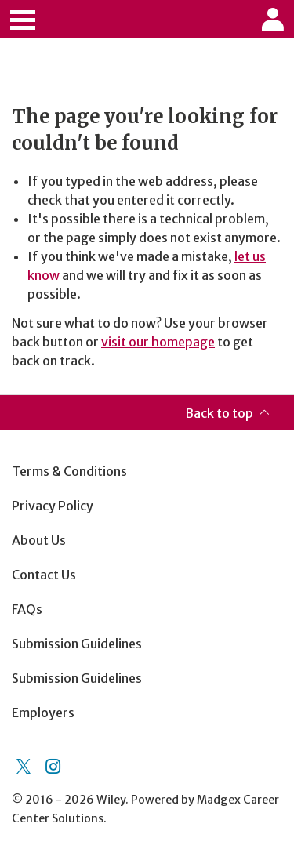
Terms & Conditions (69, 471)
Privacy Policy (52, 505)
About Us (39, 540)
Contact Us (44, 574)
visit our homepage (158, 342)
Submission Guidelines (77, 643)
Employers (43, 712)
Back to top (219, 413)
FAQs (27, 609)
